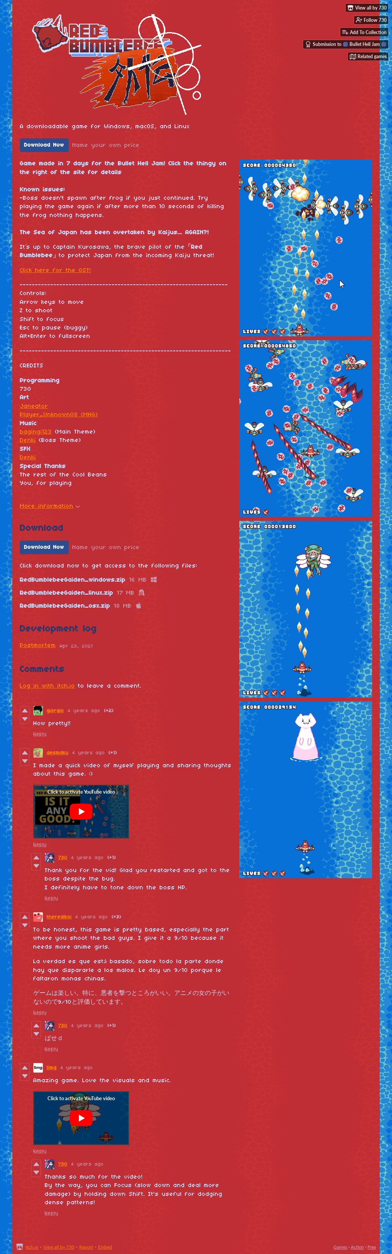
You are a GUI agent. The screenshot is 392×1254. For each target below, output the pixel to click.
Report (86, 1247)
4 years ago (84, 710)
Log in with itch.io (47, 686)
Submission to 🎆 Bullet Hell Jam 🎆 (346, 44)
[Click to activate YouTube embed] (81, 811)
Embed (105, 1247)
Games (340, 1247)
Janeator (34, 406)
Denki (28, 440)
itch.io (32, 1247)
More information (50, 506)
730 (62, 857)
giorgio (55, 710)
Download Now (44, 145)
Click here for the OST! (55, 270)
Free (372, 1247)
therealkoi (59, 917)
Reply (40, 734)
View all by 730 (58, 1247)
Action (357, 1247)
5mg (52, 1067)
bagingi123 (36, 432)
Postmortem (38, 645)
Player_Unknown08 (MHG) (59, 415)
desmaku (58, 752)
